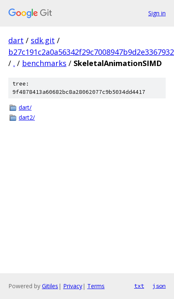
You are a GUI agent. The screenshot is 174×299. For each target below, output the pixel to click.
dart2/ (27, 117)
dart (16, 40)
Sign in (157, 13)
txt (139, 285)
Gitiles (50, 286)
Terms (96, 286)
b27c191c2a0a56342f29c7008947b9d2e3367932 (91, 52)
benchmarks (44, 63)
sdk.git (43, 40)
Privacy (72, 286)
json (159, 285)
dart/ (25, 107)
